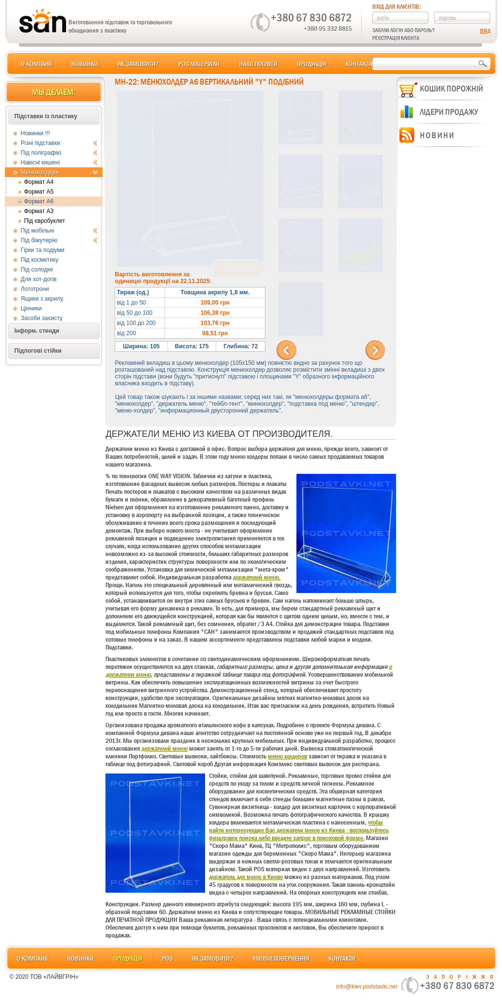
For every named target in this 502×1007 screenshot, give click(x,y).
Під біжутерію (59, 240)
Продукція (311, 64)
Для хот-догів (39, 279)
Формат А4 (39, 182)
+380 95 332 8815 (328, 28)
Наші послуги (258, 64)
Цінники (31, 308)
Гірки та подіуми (43, 250)
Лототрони (35, 289)
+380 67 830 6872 (311, 17)
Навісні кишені (59, 162)
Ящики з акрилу (42, 298)
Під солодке (37, 269)
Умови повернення (281, 958)
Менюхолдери (59, 172)
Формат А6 (39, 201)
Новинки (84, 64)
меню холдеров (287, 756)
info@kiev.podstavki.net (366, 986)
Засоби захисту (42, 318)
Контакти (359, 64)
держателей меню (164, 748)
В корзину (238, 268)
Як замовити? (138, 64)
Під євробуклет (44, 220)
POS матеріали (199, 64)
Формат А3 (39, 211)
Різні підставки (59, 143)
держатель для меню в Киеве (246, 877)
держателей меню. (256, 577)
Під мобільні (59, 230)
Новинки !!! (35, 133)
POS (167, 958)
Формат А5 (39, 191)
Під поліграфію (59, 152)
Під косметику (40, 259)
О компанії (36, 64)
